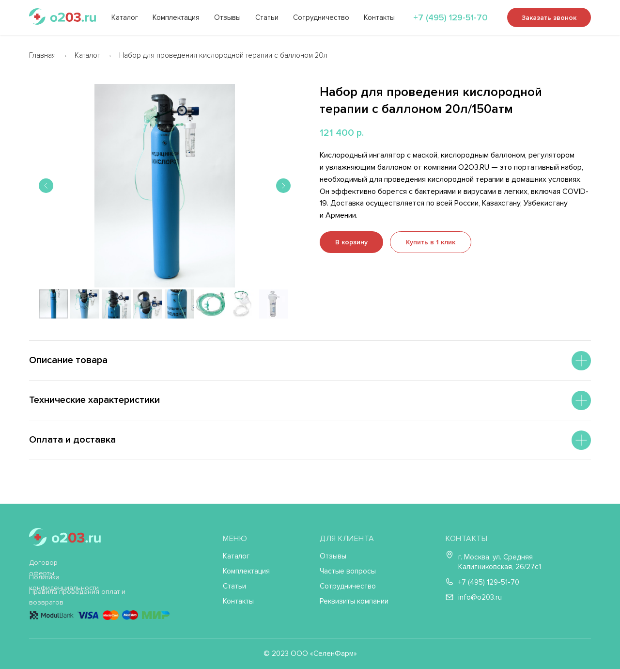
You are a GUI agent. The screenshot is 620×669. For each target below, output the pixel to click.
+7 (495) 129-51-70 (450, 17)
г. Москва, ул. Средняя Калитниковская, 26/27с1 (499, 562)
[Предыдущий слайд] (46, 185)
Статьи (267, 17)
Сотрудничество (321, 17)
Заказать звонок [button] (549, 18)
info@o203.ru (480, 597)
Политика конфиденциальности (64, 582)
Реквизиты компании (354, 601)
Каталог (124, 17)
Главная (42, 55)
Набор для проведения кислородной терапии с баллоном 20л (223, 55)
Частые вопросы (348, 571)
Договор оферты (43, 567)
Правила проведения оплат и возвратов (77, 597)
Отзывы (227, 17)
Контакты (379, 17)
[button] (430, 242)
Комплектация (176, 17)
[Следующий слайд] (283, 185)
